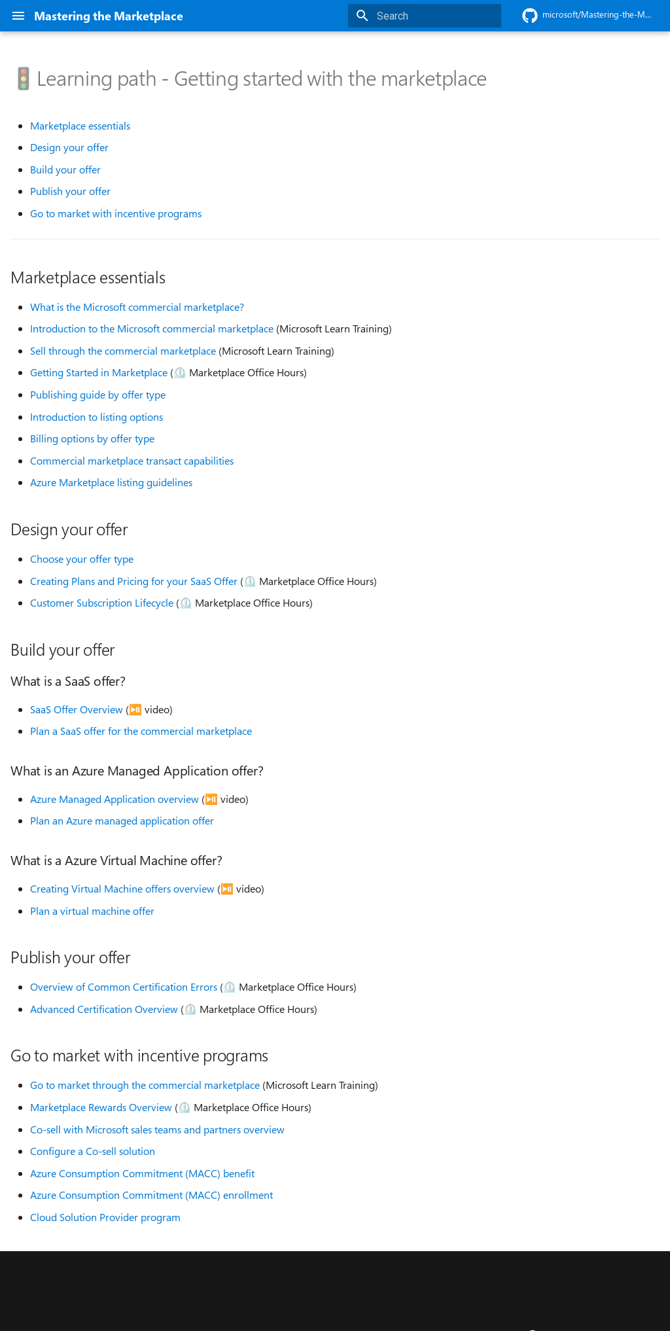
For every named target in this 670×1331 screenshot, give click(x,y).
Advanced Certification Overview (104, 1009)
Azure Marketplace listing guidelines (111, 482)
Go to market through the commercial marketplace (145, 1085)
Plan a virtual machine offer (92, 911)
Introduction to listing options (96, 417)
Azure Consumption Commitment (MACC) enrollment (151, 1195)
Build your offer (65, 169)
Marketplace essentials (80, 125)
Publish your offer (70, 191)
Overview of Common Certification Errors (123, 987)
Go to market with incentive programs (116, 213)
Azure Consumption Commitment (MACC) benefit (142, 1173)
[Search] (424, 15)
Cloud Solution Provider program (105, 1217)
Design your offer (69, 147)
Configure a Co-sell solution (92, 1151)
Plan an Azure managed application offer (122, 820)
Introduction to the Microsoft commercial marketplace (151, 328)
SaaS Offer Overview (76, 709)
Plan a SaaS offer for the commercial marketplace (141, 731)
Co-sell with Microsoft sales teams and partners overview (157, 1129)
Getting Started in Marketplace (99, 372)
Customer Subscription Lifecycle (101, 602)
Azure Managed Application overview (114, 799)
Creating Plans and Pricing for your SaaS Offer (134, 581)
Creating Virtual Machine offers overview (122, 888)
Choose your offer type (81, 559)
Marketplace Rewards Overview (101, 1107)
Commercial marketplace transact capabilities (132, 460)
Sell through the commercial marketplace (123, 351)
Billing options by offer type (92, 438)
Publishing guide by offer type (98, 394)
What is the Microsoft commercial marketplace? (137, 307)
